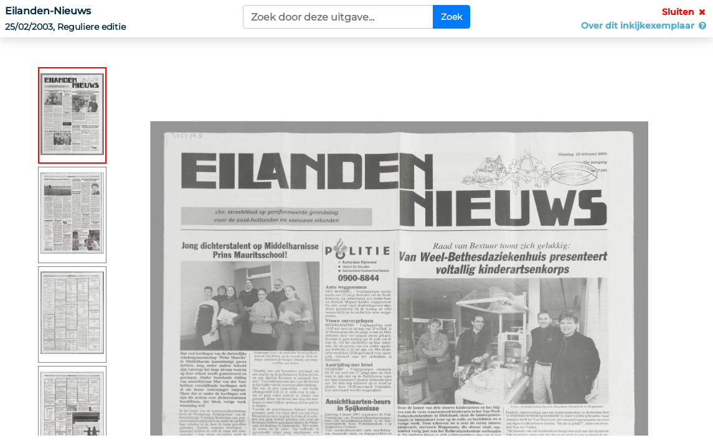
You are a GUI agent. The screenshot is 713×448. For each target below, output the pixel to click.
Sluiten (685, 11)
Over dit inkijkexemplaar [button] (644, 25)
